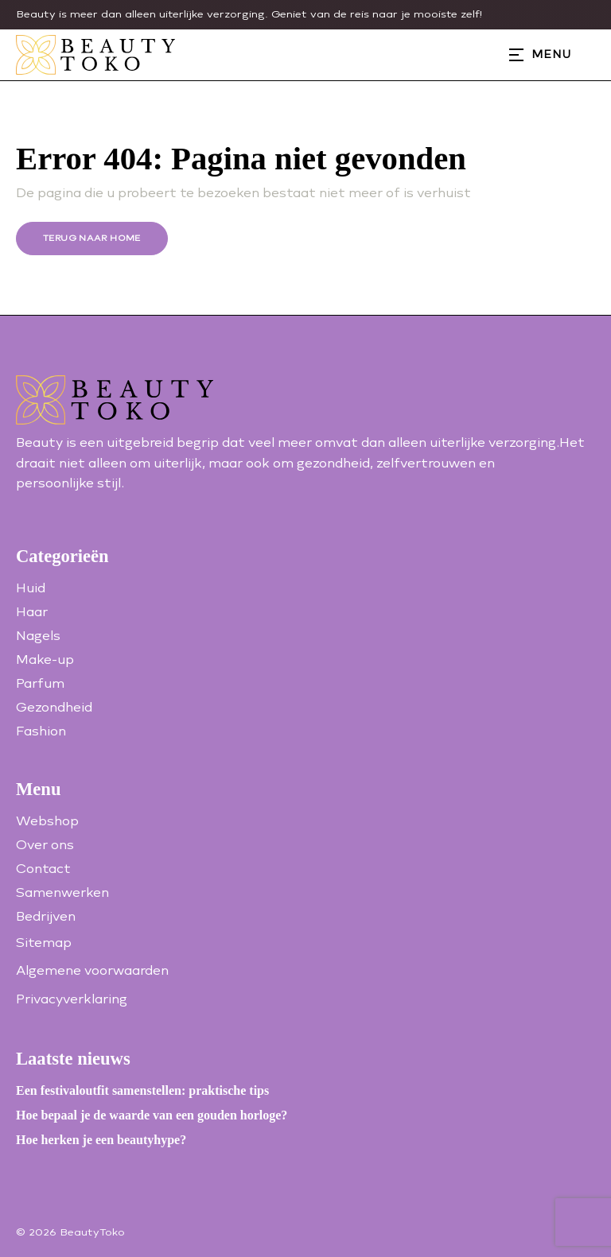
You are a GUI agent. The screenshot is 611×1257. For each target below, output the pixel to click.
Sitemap (44, 942)
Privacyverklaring (71, 999)
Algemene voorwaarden (92, 970)
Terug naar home (92, 238)
